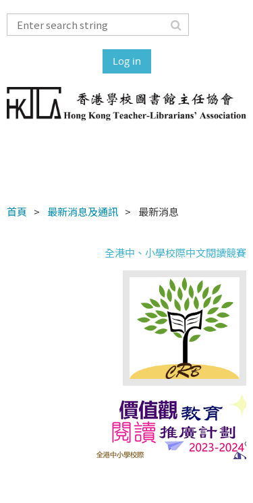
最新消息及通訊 (82, 211)
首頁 (17, 211)
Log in (127, 60)
